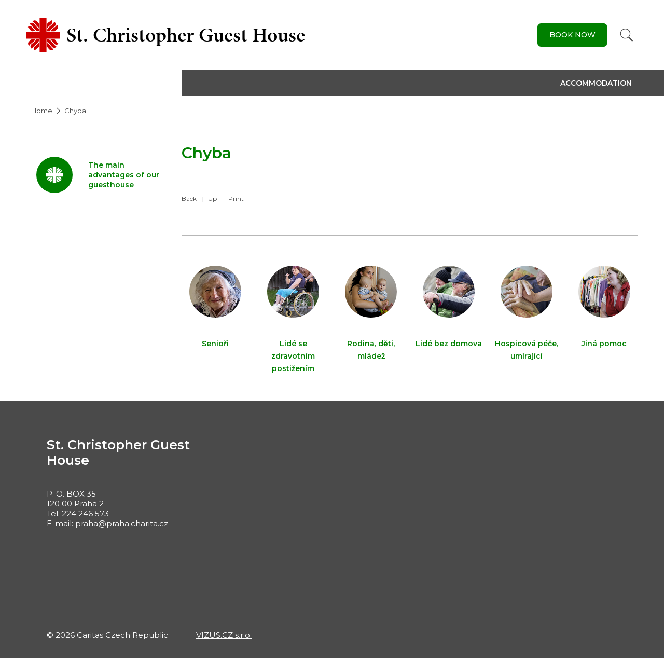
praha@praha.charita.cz (121, 523)
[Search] (626, 35)
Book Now (572, 34)
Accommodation (596, 83)
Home (41, 110)
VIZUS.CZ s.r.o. (224, 635)
